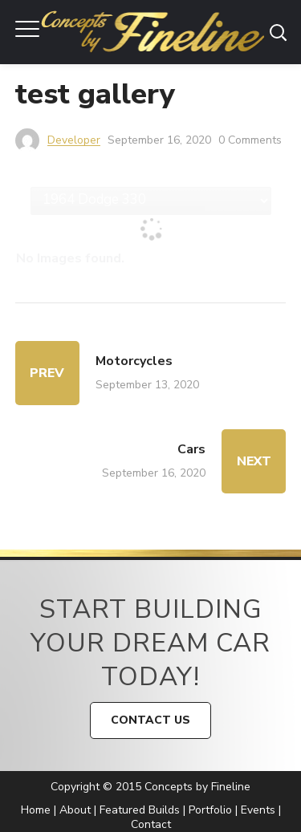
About (75, 810)
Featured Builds (140, 810)
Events (258, 810)
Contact (151, 824)
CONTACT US (150, 720)
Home (36, 810)
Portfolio (210, 810)
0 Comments (250, 140)
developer (73, 140)
